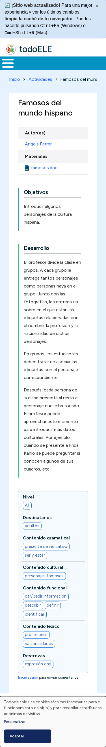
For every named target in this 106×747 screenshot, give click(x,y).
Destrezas (34, 655)
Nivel (28, 497)
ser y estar (35, 555)
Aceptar (17, 736)
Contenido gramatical (46, 538)
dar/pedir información (45, 596)
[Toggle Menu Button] (8, 63)
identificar (34, 614)
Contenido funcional (45, 588)
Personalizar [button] (15, 721)
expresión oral (38, 664)
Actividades (40, 79)
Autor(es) (35, 133)
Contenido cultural (43, 567)
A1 (27, 505)
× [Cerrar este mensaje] (97, 6)
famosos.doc (44, 167)
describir (33, 605)
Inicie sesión (28, 677)
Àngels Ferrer (38, 144)
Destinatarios (37, 517)
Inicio (14, 79)
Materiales (36, 156)
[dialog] (53, 721)
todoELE (35, 49)
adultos (32, 525)
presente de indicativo (46, 546)
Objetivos (36, 192)
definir (53, 605)
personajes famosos (44, 575)
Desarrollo (36, 248)
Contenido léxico (41, 626)
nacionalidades (39, 643)
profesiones (36, 634)
